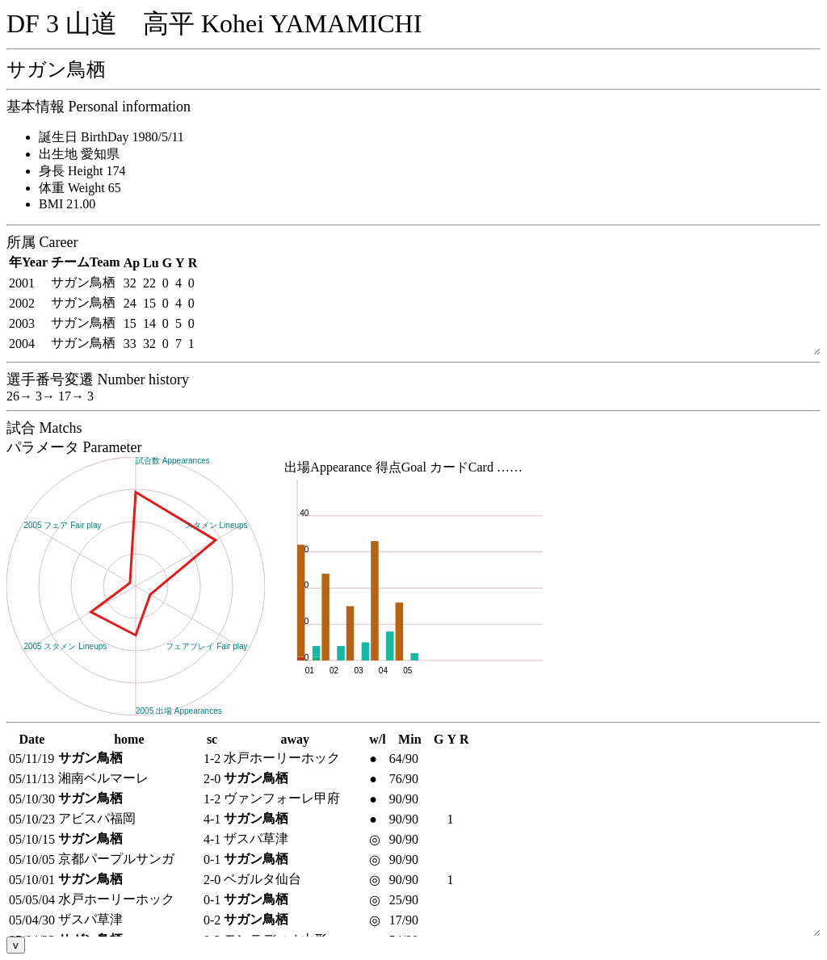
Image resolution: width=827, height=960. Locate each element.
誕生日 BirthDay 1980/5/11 (111, 137)
